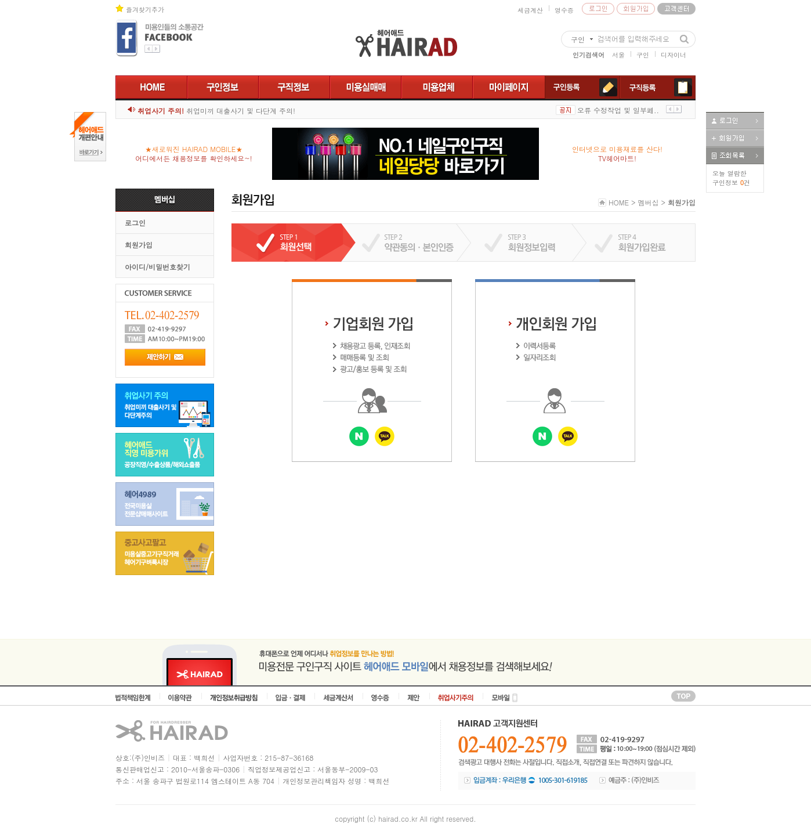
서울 (618, 54)
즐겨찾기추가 (145, 9)
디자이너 (673, 54)
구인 (642, 54)
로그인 (135, 222)
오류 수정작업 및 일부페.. (618, 110)
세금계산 (530, 10)
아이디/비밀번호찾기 (157, 267)
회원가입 (139, 245)
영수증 (564, 10)
